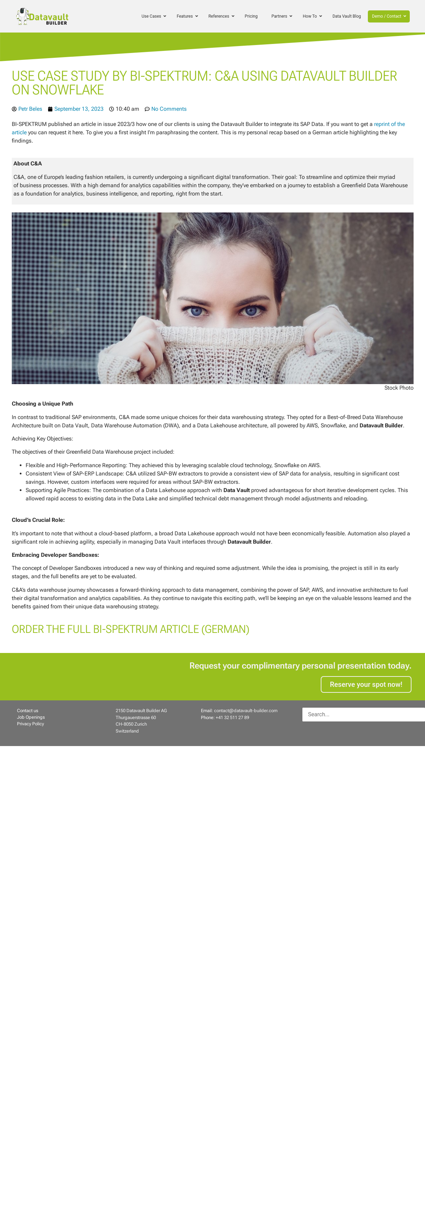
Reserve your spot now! (366, 684)
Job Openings (31, 717)
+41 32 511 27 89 (232, 717)
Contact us (27, 710)
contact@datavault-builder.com (245, 710)
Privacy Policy (30, 723)
